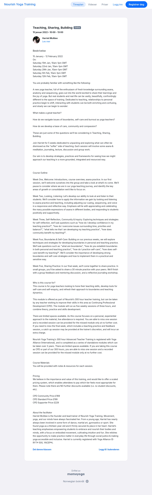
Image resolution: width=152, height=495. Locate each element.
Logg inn (118, 4)
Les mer (46, 41)
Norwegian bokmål (76, 481)
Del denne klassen (42, 449)
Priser (105, 4)
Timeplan (78, 4)
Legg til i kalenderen (109, 449)
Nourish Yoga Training (19, 4)
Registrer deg (136, 4)
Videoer (92, 4)
